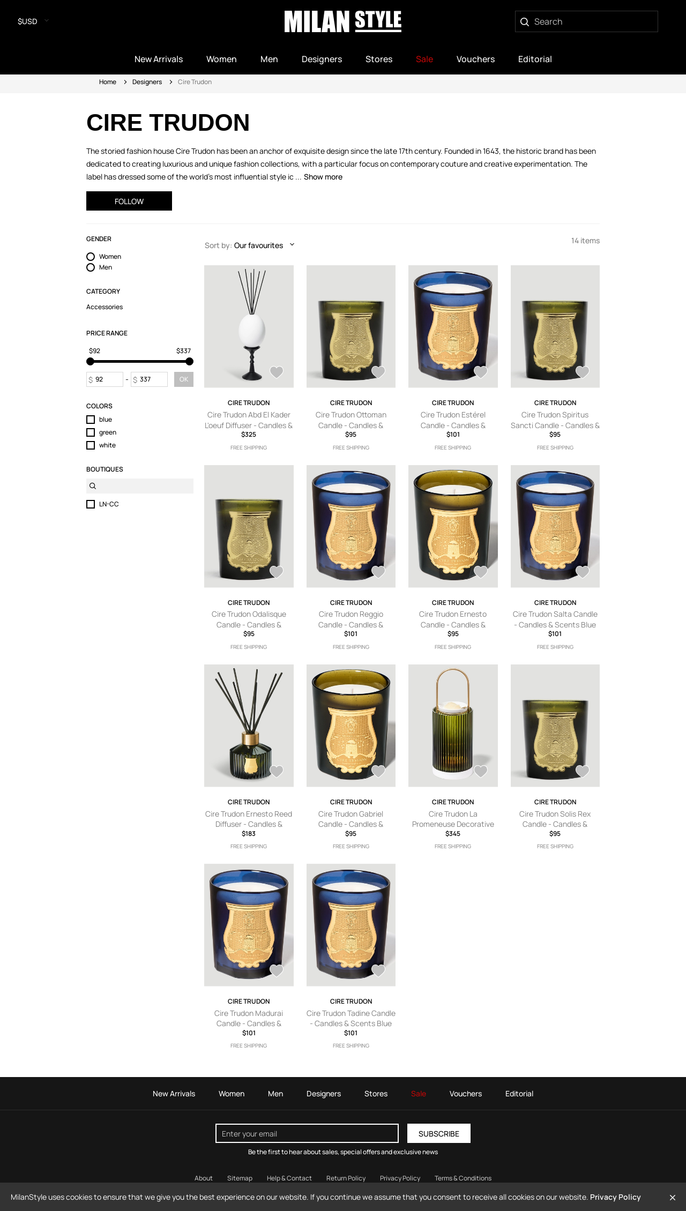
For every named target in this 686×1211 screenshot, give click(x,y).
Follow (129, 201)
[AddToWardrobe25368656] (582, 373)
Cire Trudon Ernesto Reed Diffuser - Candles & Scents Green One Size (248, 824)
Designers (147, 81)
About (204, 1178)
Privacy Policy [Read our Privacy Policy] (400, 1178)
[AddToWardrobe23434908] (582, 573)
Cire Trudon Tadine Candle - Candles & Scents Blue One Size (351, 1023)
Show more (323, 176)
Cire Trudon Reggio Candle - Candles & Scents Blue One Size (351, 624)
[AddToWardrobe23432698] (276, 972)
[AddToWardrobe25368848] (480, 373)
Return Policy (346, 1178)
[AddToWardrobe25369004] (378, 373)
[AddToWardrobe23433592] (480, 773)
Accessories (104, 307)
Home (107, 81)
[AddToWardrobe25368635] (276, 573)
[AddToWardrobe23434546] (378, 773)
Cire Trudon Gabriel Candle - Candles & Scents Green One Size (351, 824)
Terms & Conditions (463, 1178)
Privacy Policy (615, 1197)
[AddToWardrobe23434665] (276, 773)
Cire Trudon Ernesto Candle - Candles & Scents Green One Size (453, 624)
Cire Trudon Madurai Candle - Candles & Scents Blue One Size (249, 1023)
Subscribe (439, 1133)
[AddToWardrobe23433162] (582, 773)
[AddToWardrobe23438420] (378, 573)
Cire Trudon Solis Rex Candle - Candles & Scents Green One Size (555, 824)
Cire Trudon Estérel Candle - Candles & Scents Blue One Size (453, 424)
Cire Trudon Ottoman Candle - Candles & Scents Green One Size (351, 424)
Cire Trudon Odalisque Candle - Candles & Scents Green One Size (249, 624)
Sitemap (239, 1178)
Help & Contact (289, 1178)
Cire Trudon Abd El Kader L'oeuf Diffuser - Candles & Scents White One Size (249, 424)
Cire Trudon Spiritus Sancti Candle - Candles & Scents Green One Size (555, 424)
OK (184, 379)
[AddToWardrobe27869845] (276, 373)
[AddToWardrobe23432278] (378, 972)
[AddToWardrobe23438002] (480, 573)
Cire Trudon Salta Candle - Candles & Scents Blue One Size (555, 624)
